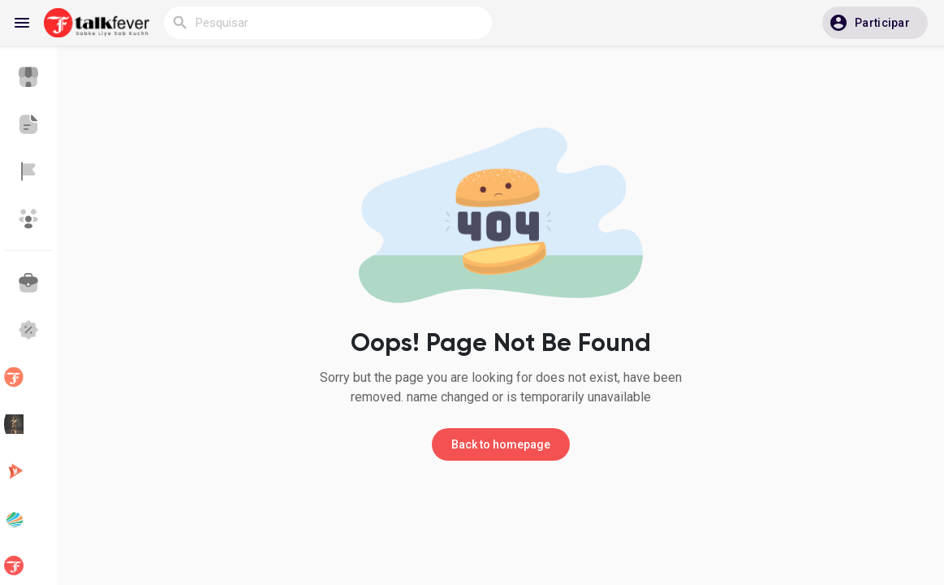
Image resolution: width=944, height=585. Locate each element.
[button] (875, 22)
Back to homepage (500, 444)
